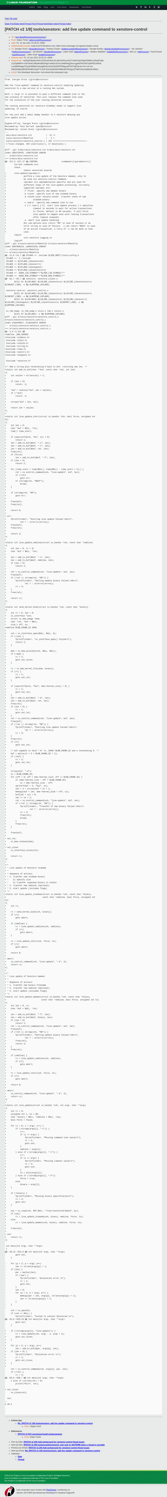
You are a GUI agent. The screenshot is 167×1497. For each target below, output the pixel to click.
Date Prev (9, 24)
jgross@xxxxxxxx (36, 49)
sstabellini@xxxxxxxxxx (117, 52)
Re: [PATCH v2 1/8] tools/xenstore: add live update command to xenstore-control (55, 1423)
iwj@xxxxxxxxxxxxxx (21, 52)
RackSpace (51, 1490)
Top (6, 18)
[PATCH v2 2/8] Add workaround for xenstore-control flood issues (54, 1442)
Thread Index (65, 24)
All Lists (13, 18)
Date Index (53, 24)
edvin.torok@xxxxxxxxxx (40, 40)
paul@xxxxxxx (18, 55)
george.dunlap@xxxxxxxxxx (117, 49)
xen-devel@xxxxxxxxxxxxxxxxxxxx (31, 37)
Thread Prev (30, 24)
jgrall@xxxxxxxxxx (47, 55)
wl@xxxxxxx (143, 52)
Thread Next (42, 24)
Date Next (19, 24)
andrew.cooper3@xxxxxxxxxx (74, 49)
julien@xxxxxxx (81, 52)
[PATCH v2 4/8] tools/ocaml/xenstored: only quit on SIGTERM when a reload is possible (64, 1445)
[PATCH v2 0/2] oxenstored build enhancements (40, 1434)
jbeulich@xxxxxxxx (52, 52)
